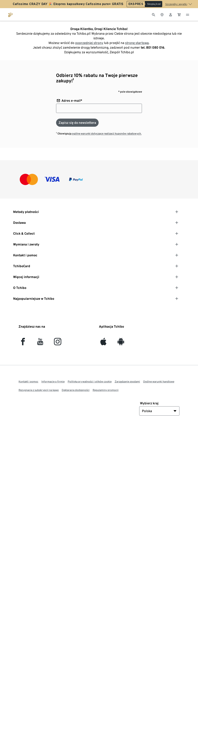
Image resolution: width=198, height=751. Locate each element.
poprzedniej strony (89, 43)
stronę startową (137, 43)
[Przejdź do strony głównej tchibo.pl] (10, 14)
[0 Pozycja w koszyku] (179, 14)
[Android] (120, 343)
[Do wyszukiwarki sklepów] (162, 14)
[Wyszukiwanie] (153, 14)
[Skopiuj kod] (153, 4)
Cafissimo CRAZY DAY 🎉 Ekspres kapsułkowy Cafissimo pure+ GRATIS (68, 4)
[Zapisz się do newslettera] (77, 122)
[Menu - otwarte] (187, 14)
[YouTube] (40, 343)
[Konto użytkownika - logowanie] (170, 14)
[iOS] (103, 343)
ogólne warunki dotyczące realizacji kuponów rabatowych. (107, 133)
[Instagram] (57, 343)
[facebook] (23, 343)
